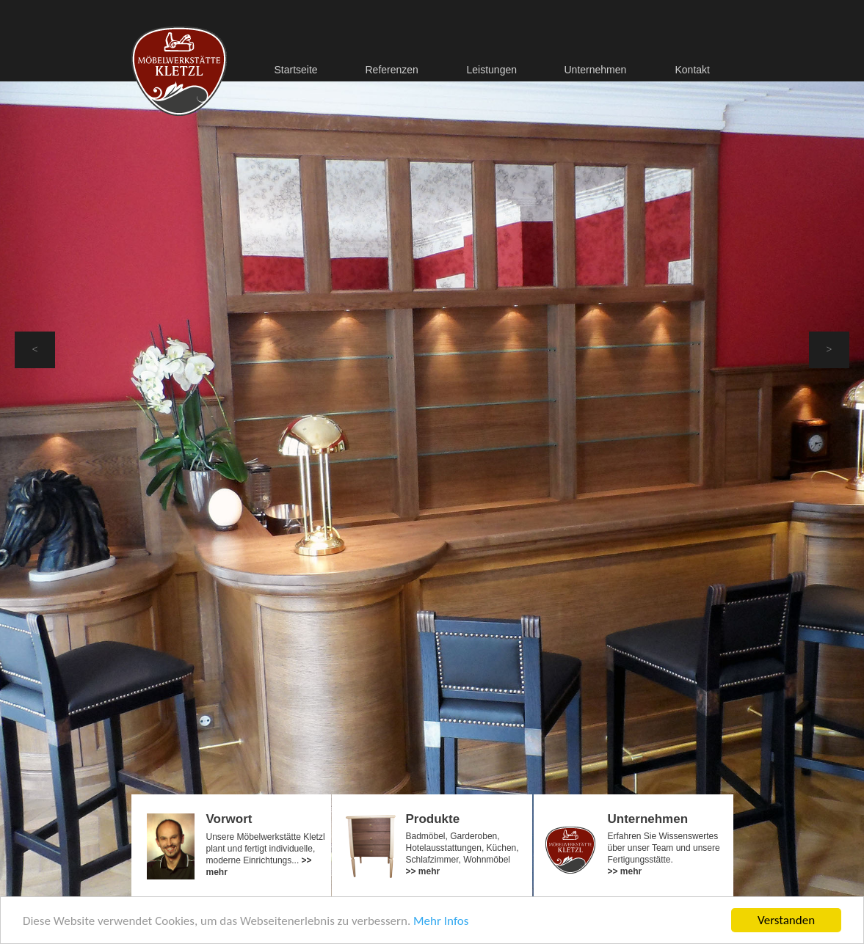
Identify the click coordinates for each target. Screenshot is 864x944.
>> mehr (423, 871)
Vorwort (229, 819)
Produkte (433, 819)
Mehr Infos (440, 921)
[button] (35, 350)
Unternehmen (648, 819)
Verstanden (786, 920)
